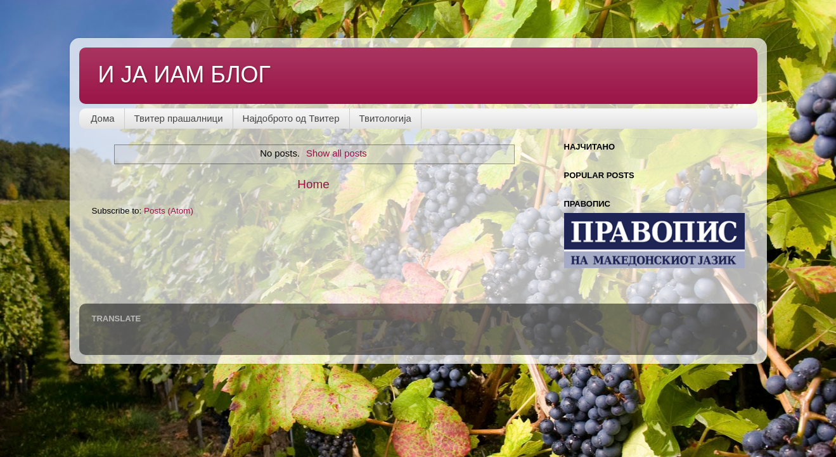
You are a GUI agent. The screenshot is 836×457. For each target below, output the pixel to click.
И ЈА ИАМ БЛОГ (184, 74)
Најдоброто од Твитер (291, 118)
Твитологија (385, 118)
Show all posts (336, 153)
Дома (102, 118)
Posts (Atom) (168, 211)
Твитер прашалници (178, 118)
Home (313, 184)
